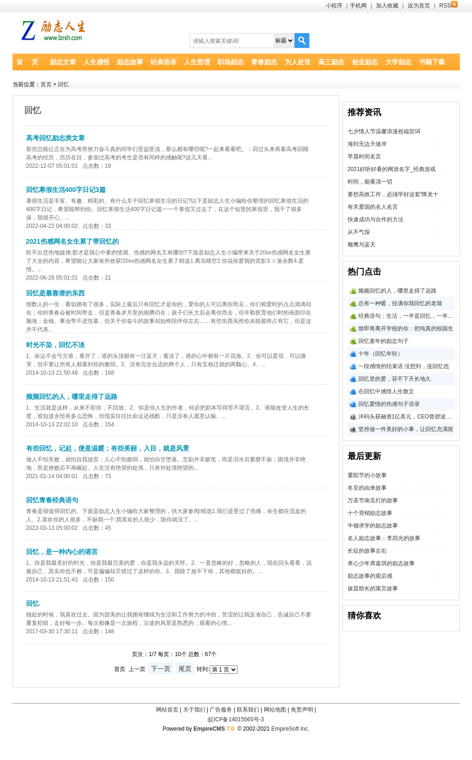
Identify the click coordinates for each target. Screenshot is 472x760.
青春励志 (264, 62)
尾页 (185, 668)
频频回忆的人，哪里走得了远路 (71, 396)
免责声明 (302, 709)
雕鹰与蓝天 (362, 244)
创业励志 (365, 62)
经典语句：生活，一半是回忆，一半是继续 (406, 316)
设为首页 (419, 5)
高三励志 (331, 62)
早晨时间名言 (364, 156)
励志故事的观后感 (370, 576)
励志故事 (130, 62)
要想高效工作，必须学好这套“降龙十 (393, 194)
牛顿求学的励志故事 (373, 525)
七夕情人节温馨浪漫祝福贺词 (384, 131)
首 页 (27, 62)
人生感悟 (96, 62)
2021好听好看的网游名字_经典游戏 (392, 169)
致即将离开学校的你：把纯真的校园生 (405, 328)
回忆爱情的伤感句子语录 (389, 404)
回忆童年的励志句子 (383, 341)
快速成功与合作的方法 (376, 219)
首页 (46, 84)
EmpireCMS (209, 729)
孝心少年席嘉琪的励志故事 (381, 563)
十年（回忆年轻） (380, 353)
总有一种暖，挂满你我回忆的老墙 (400, 303)
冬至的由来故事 (367, 488)
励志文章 (63, 62)
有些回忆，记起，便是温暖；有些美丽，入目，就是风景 (107, 448)
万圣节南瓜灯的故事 (373, 500)
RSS (448, 5)
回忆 (63, 84)
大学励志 (398, 62)
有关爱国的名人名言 (373, 207)
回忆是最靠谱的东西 (55, 293)
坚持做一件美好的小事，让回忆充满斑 (405, 429)
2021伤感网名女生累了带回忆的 (72, 241)
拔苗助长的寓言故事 (373, 588)
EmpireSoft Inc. (290, 729)
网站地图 (275, 709)
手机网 (358, 5)
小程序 (334, 5)
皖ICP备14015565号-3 (236, 719)
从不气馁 (359, 232)
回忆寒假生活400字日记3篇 (66, 189)
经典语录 (163, 62)
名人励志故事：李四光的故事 (384, 538)
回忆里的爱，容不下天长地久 (394, 379)
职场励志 (231, 62)
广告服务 (221, 709)
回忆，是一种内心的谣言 (62, 551)
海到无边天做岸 (367, 144)
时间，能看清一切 (370, 181)
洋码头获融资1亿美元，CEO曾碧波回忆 (406, 416)
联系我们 (248, 709)
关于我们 (194, 709)
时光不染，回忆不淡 (55, 345)
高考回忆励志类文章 (55, 138)
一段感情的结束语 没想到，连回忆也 (403, 366)
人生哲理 (197, 62)
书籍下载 (432, 62)
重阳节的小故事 (367, 475)
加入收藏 (387, 5)
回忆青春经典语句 (52, 500)
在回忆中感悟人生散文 (386, 391)
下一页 (161, 668)
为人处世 (298, 62)
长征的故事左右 (367, 551)
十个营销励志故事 (370, 513)
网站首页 (167, 709)
